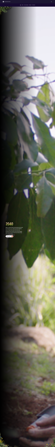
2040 (20, 4)
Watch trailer (10, 236)
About (22, 4)
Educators (30, 4)
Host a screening (26, 4)
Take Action (33, 4)
